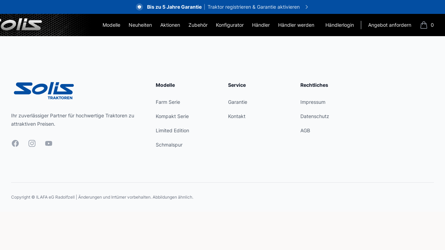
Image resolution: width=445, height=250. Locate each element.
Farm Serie (168, 102)
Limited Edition (172, 130)
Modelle (111, 25)
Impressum (312, 102)
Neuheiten (140, 25)
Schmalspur (169, 145)
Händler (261, 25)
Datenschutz (314, 116)
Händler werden (296, 25)
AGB (305, 130)
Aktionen (170, 25)
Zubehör (198, 25)
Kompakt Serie (172, 116)
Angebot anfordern (389, 25)
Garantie (237, 102)
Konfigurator (230, 25)
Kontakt (236, 116)
